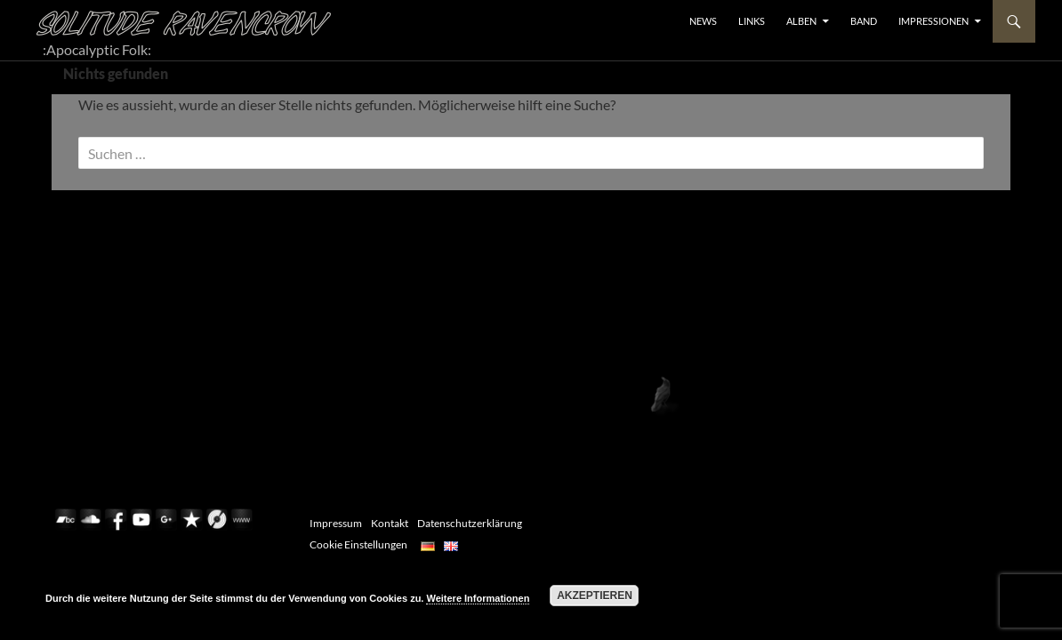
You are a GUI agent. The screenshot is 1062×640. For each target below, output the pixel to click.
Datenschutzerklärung (469, 523)
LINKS (751, 21)
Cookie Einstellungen (358, 544)
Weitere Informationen (477, 598)
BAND (863, 21)
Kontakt (389, 523)
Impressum (336, 523)
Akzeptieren (594, 595)
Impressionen (933, 21)
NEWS (703, 21)
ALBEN (801, 21)
